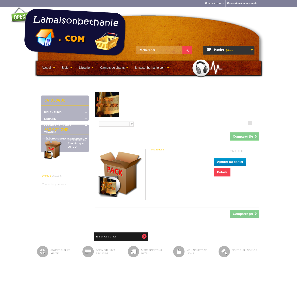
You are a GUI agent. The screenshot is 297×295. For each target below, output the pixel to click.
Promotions (56, 155)
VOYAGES (50, 132)
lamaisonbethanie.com (150, 67)
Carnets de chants (112, 67)
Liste (257, 124)
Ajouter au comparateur (231, 189)
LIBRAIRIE (50, 118)
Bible (65, 67)
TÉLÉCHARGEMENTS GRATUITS (63, 138)
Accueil (47, 67)
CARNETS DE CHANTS (57, 125)
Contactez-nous (214, 3)
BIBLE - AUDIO (53, 112)
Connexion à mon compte (242, 3)
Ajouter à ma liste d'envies (234, 183)
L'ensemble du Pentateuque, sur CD (77, 169)
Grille (249, 124)
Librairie (84, 67)
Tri (96, 123)
